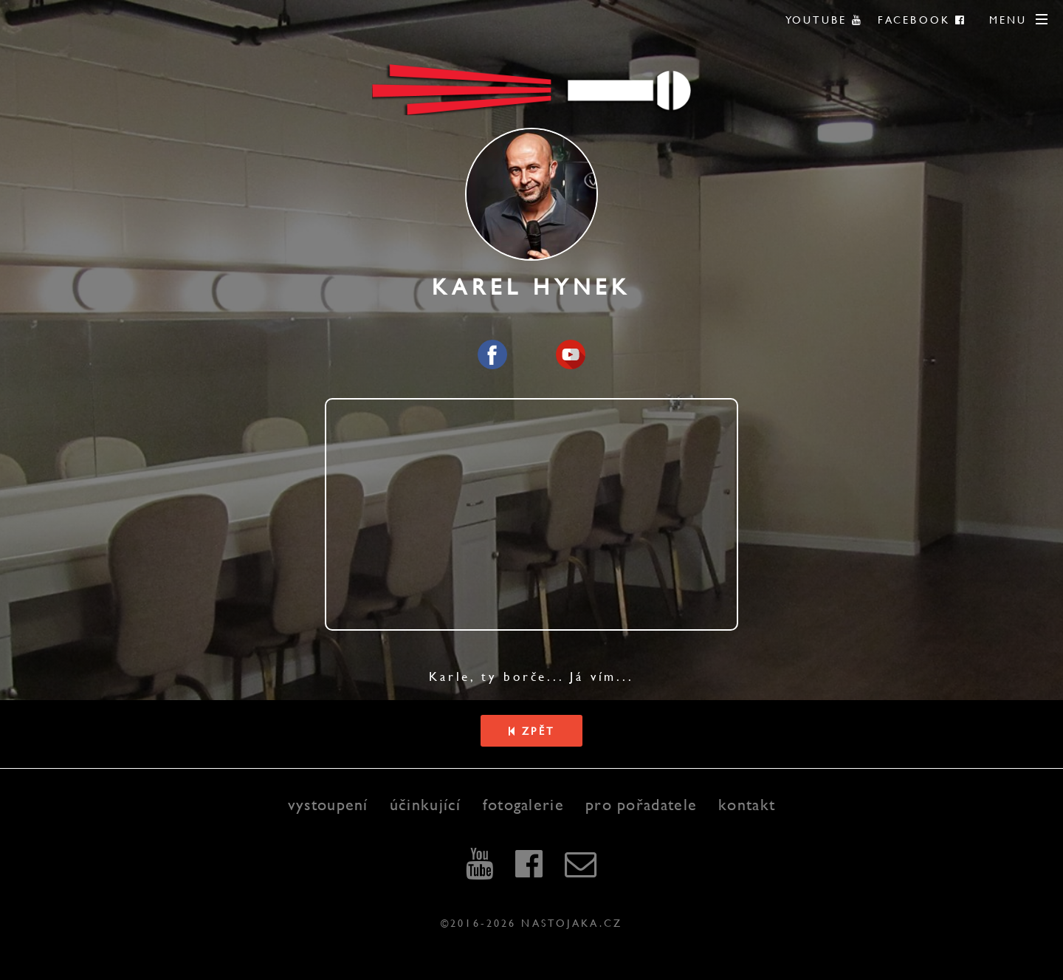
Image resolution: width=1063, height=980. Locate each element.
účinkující (425, 804)
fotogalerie (523, 804)
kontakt (746, 804)
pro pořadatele (641, 804)
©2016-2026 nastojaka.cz (531, 923)
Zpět (531, 731)
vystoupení (328, 804)
